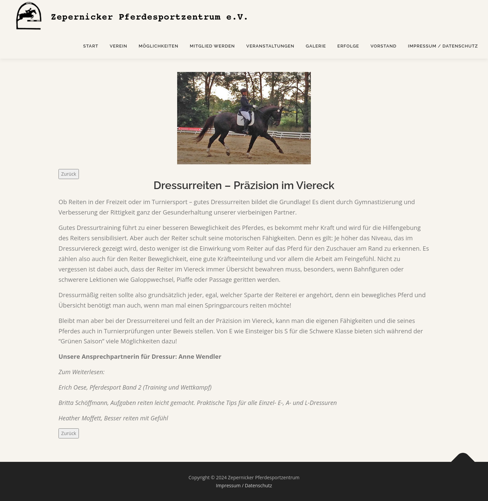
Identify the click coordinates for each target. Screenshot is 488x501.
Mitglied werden (212, 46)
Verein (118, 46)
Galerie (316, 46)
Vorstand (383, 46)
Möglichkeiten (158, 46)
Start (90, 46)
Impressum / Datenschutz (443, 46)
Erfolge (348, 46)
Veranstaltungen (270, 46)
